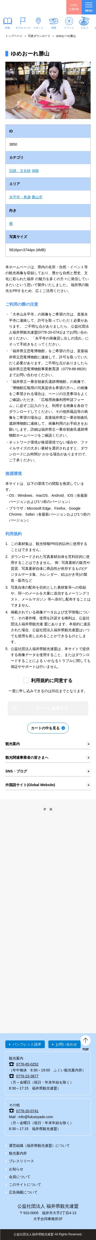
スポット (38, 27)
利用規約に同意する (51, 680)
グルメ (84, 27)
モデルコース (23, 27)
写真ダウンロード (39, 35)
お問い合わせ (66, 1044)
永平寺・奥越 (20, 197)
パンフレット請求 (27, 1044)
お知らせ (16, 1169)
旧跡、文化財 (20, 171)
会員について (19, 1177)
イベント (69, 27)
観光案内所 (18, 1153)
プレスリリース (21, 1161)
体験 (53, 27)
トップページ (13, 35)
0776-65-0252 (27, 1064)
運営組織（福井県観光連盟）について (39, 1145)
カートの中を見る (45, 728)
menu (88, 7)
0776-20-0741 (27, 1111)
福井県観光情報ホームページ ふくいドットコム (28, 7)
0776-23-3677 (27, 1076)
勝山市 (37, 197)
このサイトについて (25, 1184)
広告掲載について (23, 1192)
